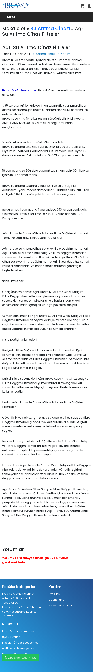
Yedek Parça (10, 602)
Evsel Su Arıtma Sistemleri (18, 593)
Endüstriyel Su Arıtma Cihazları (21, 607)
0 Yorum (64, 54)
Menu (9, 17)
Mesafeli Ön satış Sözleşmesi (20, 643)
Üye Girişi (54, 594)
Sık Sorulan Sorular (60, 605)
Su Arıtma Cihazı (50, 28)
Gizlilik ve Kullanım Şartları (18, 648)
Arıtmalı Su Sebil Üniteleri (17, 598)
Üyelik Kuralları (11, 637)
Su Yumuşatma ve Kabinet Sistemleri (19, 613)
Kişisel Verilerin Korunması (18, 631)
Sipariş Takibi (57, 600)
